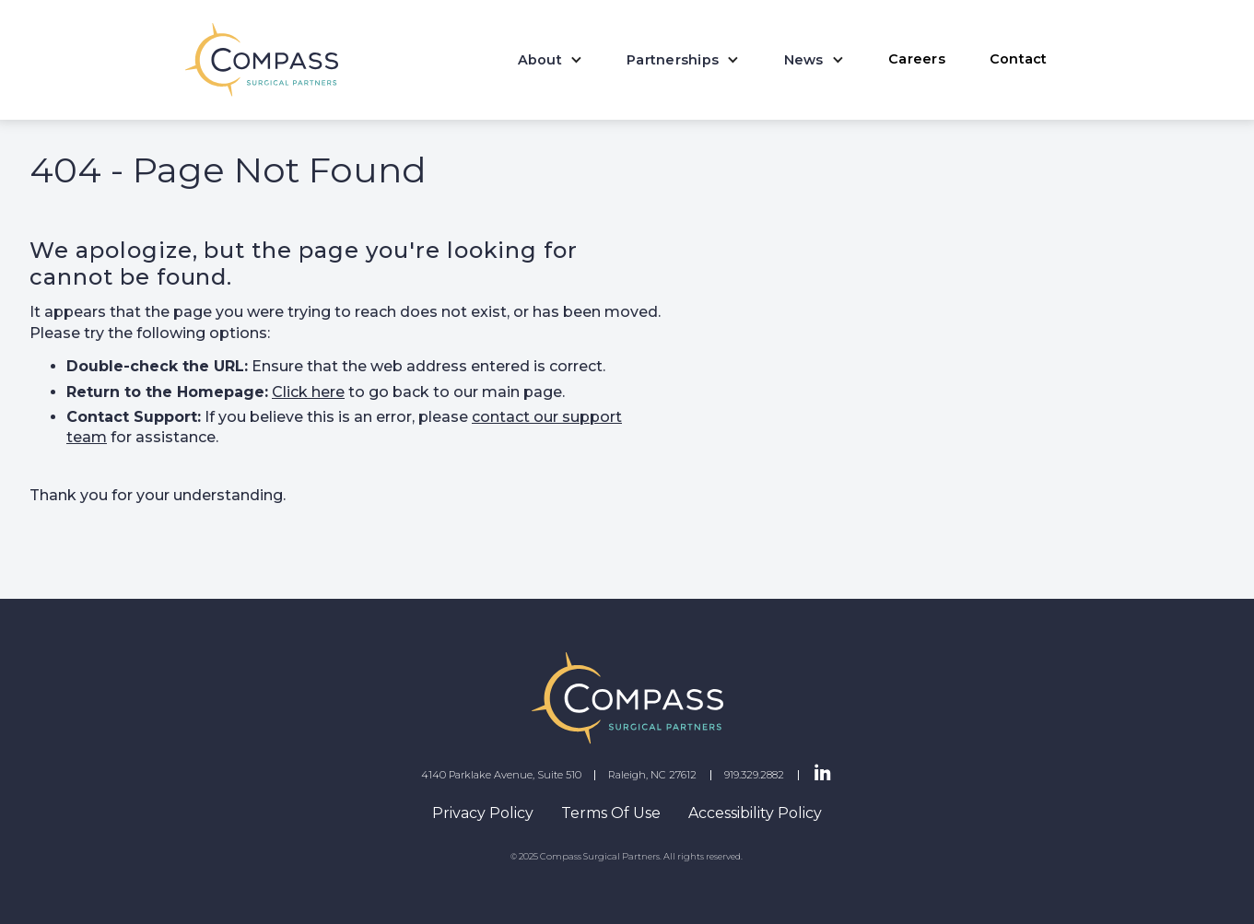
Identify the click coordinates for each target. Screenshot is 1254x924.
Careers (916, 59)
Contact (1019, 59)
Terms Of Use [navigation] (611, 813)
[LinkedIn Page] (823, 774)
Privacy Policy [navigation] (482, 813)
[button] (550, 60)
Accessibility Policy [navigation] (755, 813)
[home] (262, 60)
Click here (308, 392)
